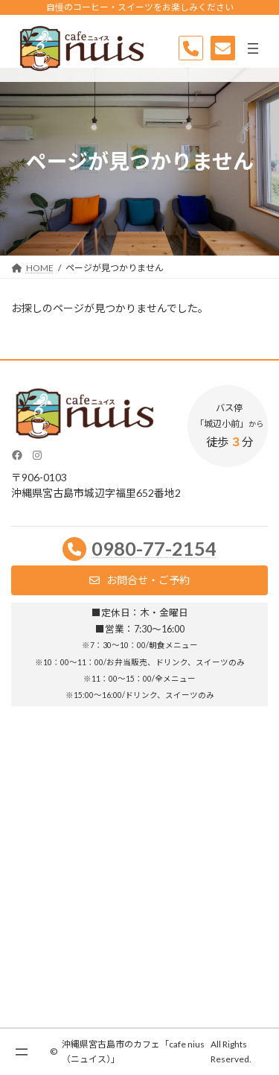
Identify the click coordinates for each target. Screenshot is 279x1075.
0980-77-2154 (154, 548)
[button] (139, 580)
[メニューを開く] (253, 48)
